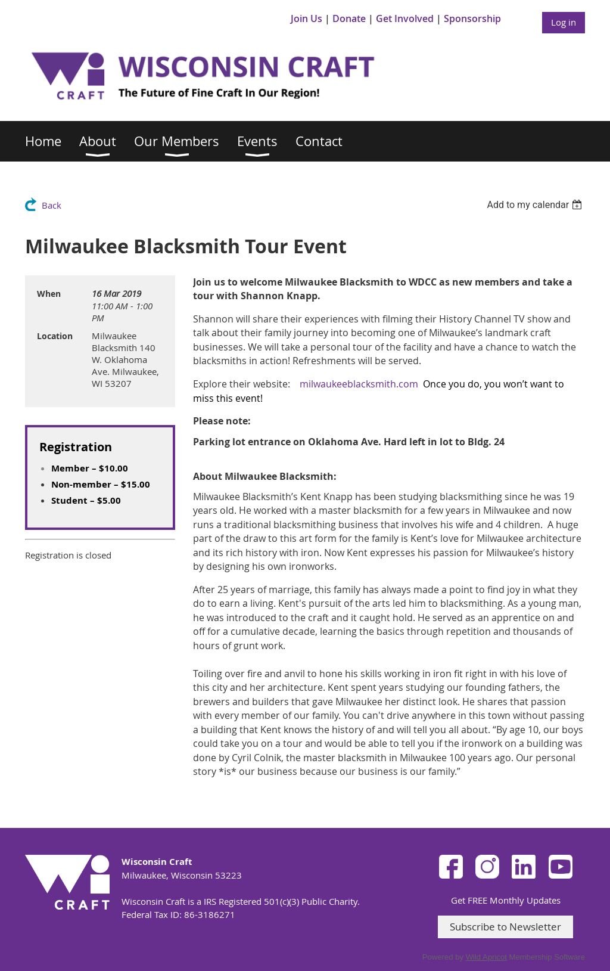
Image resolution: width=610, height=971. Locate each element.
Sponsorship (472, 18)
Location (55, 336)
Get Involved (405, 18)
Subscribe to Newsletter (505, 926)
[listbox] (536, 204)
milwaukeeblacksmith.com (359, 383)
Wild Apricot (486, 957)
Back (51, 205)
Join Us (306, 18)
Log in (563, 22)
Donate (349, 18)
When (49, 293)
